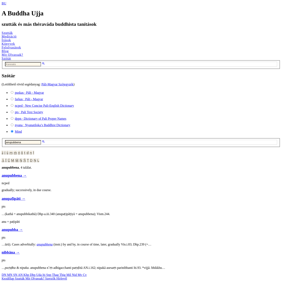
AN (20, 275)
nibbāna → (11, 252)
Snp (49, 275)
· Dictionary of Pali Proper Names (40, 118)
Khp (27, 275)
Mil (69, 275)
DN (4, 275)
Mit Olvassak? (12, 54)
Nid (75, 275)
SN (15, 275)
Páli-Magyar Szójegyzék (57, 84)
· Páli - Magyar (29, 92)
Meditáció (9, 36)
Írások (6, 40)
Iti (44, 275)
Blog (5, 51)
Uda (39, 275)
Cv (85, 275)
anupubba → (12, 229)
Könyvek (8, 43)
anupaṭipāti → (13, 198)
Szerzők (50, 278)
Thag (55, 275)
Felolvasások (11, 47)
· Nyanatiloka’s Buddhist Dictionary (42, 125)
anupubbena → (14, 175)
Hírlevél (61, 278)
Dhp (33, 275)
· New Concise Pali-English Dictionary (44, 105)
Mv (80, 275)
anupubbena (45, 244)
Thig (62, 275)
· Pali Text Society (29, 112)
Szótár (6, 58)
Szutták (7, 32)
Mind (18, 131)
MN (10, 275)
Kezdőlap (8, 278)
